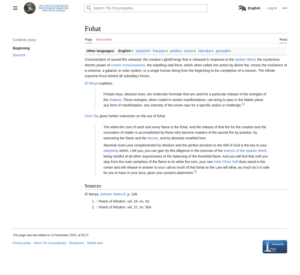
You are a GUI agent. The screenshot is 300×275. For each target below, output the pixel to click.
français (159, 51)
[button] (15, 8)
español (142, 51)
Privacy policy (22, 243)
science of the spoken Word (245, 151)
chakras (115, 100)
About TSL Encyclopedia (50, 243)
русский (222, 51)
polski (174, 51)
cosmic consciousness (128, 65)
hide (32, 40)
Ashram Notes (111, 194)
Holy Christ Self (226, 162)
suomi (188, 51)
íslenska (204, 51)
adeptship (110, 151)
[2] (195, 171)
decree (153, 138)
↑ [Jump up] (97, 201)
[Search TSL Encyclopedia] (145, 8)
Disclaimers (76, 243)
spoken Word (245, 59)
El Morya (91, 83)
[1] (243, 103)
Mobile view (95, 243)
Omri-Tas (92, 116)
